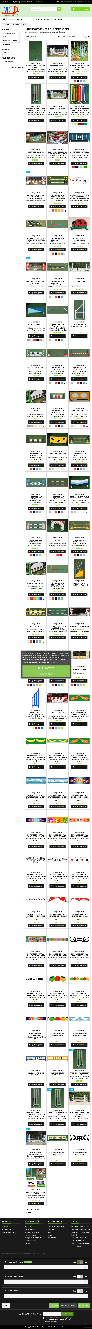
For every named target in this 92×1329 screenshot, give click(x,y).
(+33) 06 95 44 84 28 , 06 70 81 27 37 (31, 2)
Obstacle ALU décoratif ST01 (57, 239)
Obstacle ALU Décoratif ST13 (35, 541)
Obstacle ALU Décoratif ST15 (57, 584)
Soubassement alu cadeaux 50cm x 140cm (57, 836)
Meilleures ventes (8, 1232)
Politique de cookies (29, 663)
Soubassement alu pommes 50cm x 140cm (57, 994)
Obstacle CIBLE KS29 (79, 626)
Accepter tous (84, 1305)
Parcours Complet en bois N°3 (36, 196)
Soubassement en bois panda (79, 1153)
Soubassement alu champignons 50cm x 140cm (57, 916)
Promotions (5, 1226)
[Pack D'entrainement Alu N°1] (79, 1050)
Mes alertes (52, 1238)
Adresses (51, 1235)
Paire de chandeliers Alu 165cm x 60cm (79, 110)
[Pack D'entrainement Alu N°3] (36, 1169)
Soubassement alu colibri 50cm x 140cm (36, 955)
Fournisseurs (8, 58)
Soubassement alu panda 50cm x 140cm (79, 955)
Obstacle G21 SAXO (35, 368)
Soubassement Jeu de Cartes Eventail (79, 196)
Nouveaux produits (8, 1229)
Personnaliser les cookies (47, 663)
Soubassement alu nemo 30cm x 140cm (35, 836)
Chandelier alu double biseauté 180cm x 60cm (35, 714)
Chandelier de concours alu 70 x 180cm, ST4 (79, 326)
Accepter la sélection (68, 1305)
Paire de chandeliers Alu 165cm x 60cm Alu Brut (35, 1114)
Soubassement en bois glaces (36, 1074)
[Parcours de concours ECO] (36, 1129)
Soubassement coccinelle (79, 239)
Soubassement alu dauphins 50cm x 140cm (35, 796)
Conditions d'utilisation (32, 1232)
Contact (5, 2)
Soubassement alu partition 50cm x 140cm (36, 875)
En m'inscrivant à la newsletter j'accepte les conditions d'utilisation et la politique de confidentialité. (58, 1320)
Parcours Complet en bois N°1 (36, 282)
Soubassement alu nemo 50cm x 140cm (79, 796)
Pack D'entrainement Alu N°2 (57, 1113)
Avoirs (50, 1232)
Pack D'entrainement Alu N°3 (35, 1193)
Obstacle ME (79, 281)
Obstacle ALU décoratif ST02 (57, 282)
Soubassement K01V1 (79, 152)
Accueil (5, 29)
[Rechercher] (46, 9)
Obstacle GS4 (79, 669)
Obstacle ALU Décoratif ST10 (79, 454)
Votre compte (55, 1221)
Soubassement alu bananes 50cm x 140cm (35, 756)
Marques (6, 49)
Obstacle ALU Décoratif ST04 (57, 325)
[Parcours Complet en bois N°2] (79, 1089)
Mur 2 (57, 540)
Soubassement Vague (79, 497)
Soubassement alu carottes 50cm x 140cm (79, 757)
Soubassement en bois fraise (57, 1153)
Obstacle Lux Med (36, 152)
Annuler (5, 1305)
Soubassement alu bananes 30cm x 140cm (57, 756)
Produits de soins (43, 19)
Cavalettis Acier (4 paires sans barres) (36, 239)
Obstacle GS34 (35, 626)
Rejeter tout (46, 674)
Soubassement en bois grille (57, 1074)
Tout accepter (46, 668)
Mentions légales (30, 1229)
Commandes (52, 1229)
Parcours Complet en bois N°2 (79, 1113)
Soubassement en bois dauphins (79, 1034)
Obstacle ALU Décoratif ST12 (35, 498)
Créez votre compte (82, 2)
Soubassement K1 (36, 324)
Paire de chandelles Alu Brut (35, 66)
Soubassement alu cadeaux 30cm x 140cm (79, 836)
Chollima (4, 52)
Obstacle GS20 (57, 712)
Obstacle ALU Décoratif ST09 (35, 454)
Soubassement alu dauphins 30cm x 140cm (57, 796)
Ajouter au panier (35, 77)
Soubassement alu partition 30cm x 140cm (58, 875)
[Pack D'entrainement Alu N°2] (57, 1089)
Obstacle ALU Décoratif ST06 (57, 368)
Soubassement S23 (35, 583)
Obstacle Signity (57, 109)
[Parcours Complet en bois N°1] (36, 258)
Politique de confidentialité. (34, 1238)
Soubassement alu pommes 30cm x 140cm (79, 994)
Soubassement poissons (35, 1034)
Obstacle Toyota (57, 66)
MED (3, 54)
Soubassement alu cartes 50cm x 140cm (79, 875)
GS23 (36, 411)
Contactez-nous (30, 1240)
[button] (46, 1267)
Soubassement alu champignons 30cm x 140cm (79, 916)
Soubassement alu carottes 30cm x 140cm (79, 714)
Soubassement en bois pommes (57, 1034)
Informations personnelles (56, 1226)
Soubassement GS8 (57, 454)
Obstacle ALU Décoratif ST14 (79, 541)
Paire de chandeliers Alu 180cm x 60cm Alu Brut (35, 110)
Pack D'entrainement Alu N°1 (79, 1074)
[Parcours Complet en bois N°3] (36, 172)
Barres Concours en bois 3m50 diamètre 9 (57, 153)
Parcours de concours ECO (35, 1153)
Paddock (58, 19)
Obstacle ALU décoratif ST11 (57, 196)
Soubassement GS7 (79, 411)
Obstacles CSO (15, 19)
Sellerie (28, 19)
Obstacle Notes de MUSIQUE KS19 (57, 627)
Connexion (68, 2)
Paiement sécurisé (31, 1235)
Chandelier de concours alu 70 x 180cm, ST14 (79, 585)
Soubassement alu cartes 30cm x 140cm (36, 915)
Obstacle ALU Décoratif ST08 (57, 411)
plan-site (28, 1243)
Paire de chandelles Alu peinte (79, 66)
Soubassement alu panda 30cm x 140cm (35, 994)
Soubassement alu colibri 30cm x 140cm (58, 955)
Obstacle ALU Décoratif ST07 (79, 368)
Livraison (28, 1226)
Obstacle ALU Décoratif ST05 (57, 498)
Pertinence (75, 37)
